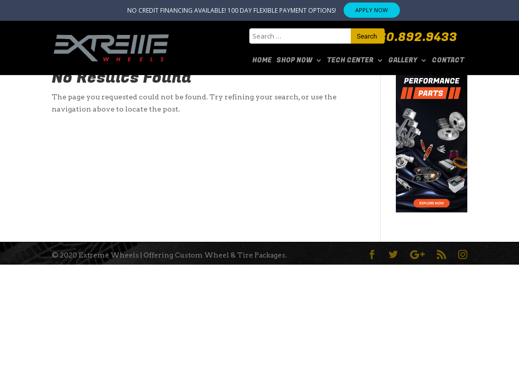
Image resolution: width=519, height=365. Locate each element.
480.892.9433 (414, 37)
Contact (448, 60)
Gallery (402, 60)
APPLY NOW (371, 10)
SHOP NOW (294, 60)
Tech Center (350, 60)
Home (262, 60)
